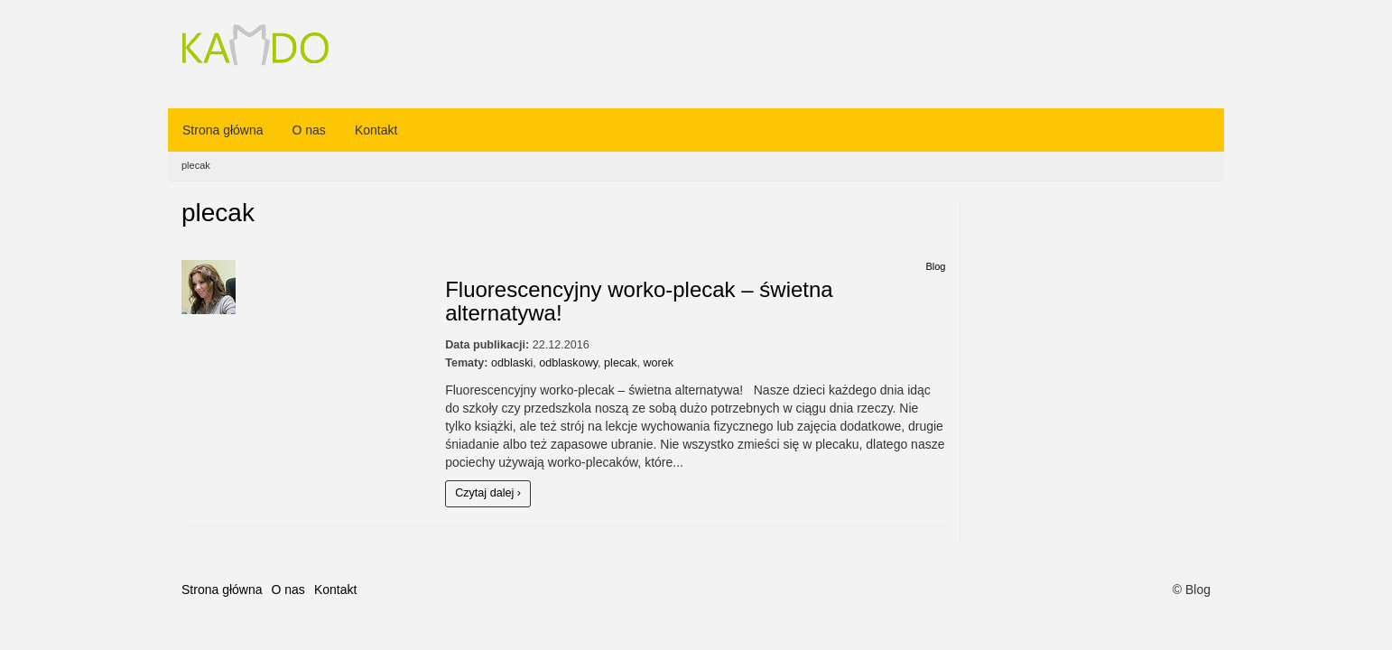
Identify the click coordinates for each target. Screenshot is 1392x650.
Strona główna (223, 130)
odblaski (512, 363)
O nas (309, 130)
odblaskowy (568, 363)
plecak (620, 363)
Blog (935, 266)
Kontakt (376, 130)
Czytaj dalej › (488, 493)
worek (659, 363)
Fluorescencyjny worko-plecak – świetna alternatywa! (639, 301)
